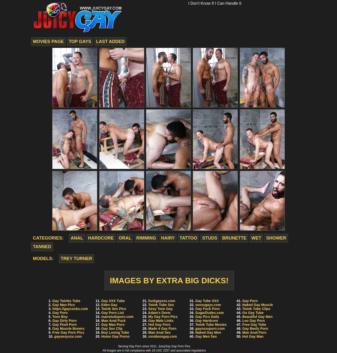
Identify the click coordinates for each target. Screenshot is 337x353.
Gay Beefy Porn (255, 329)
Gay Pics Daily (207, 317)
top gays (80, 41)
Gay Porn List (112, 313)
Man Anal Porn (254, 332)
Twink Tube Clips (256, 309)
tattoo (188, 238)
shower (276, 238)
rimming (146, 238)
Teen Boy (60, 317)
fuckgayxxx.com (161, 301)
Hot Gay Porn (159, 325)
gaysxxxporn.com (210, 329)
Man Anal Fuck (113, 321)
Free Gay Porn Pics (68, 332)
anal (77, 238)
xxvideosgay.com (162, 336)
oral (125, 238)
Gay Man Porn (112, 325)
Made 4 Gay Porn (162, 329)
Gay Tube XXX (207, 301)
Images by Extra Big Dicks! (169, 280)
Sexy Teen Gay (160, 309)
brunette (234, 238)
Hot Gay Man (253, 336)
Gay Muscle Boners (68, 329)
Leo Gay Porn (253, 321)
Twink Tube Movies (210, 325)
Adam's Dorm (159, 313)
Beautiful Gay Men (257, 317)
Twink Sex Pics (113, 309)
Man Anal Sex (159, 332)
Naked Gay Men (208, 332)
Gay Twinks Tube (66, 301)
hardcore (101, 238)
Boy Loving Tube (115, 332)
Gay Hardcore (206, 321)
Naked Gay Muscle (257, 305)
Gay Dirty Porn (64, 321)
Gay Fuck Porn (207, 309)
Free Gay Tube (254, 325)
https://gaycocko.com (70, 309)
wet (256, 238)
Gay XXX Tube (113, 301)
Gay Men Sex (206, 336)
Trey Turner (76, 258)
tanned (42, 246)
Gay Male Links (160, 321)
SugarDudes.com (209, 313)
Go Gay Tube (253, 313)
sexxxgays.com (208, 305)
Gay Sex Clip (111, 329)
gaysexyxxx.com (68, 336)
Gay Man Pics (63, 305)
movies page (48, 41)
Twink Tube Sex (161, 305)
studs (209, 238)
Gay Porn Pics (180, 346)
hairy (168, 238)
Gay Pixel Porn (64, 325)
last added (110, 41)
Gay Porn (60, 313)
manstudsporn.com (117, 317)
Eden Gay (109, 305)
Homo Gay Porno (115, 336)
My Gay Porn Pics (162, 317)
